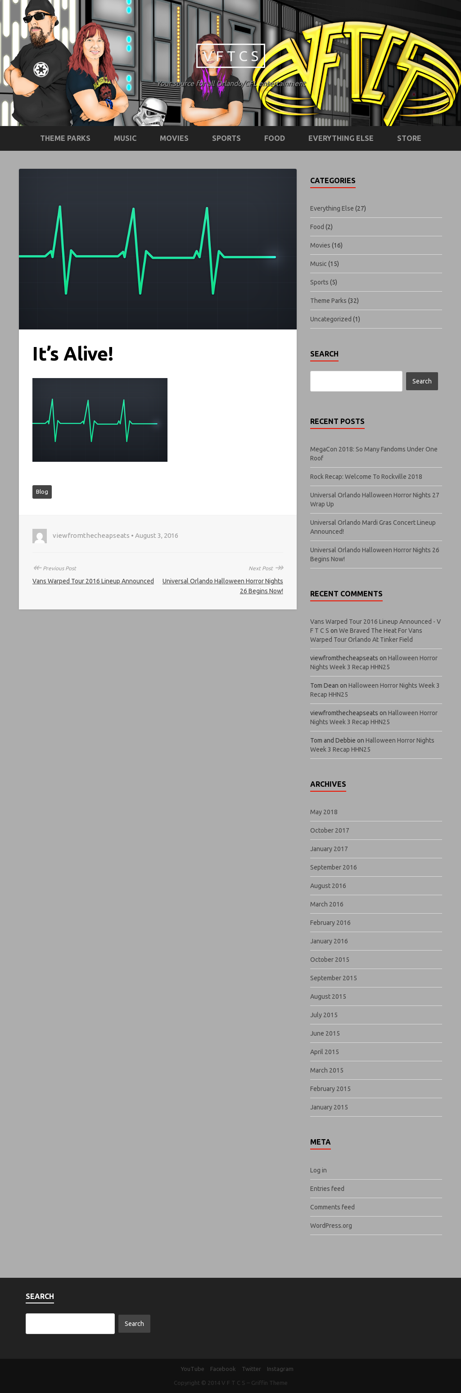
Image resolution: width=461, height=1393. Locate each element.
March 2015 (326, 1070)
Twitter (251, 1369)
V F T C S (230, 56)
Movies (174, 138)
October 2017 (329, 830)
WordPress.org (331, 1225)
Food (274, 138)
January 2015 (329, 1107)
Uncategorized (331, 319)
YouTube (192, 1369)
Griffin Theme (269, 1382)
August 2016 (328, 885)
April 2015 (324, 1051)
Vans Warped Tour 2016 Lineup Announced (93, 581)
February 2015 (330, 1088)
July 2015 (324, 1015)
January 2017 (329, 848)
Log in (318, 1170)
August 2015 (328, 996)
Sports (226, 138)
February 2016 (330, 922)
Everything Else (341, 138)
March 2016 (326, 904)
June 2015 (325, 1033)
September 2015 (333, 978)
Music (125, 138)
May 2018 (324, 812)
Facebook (223, 1369)
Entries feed (327, 1188)
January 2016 (329, 941)
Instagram (280, 1369)
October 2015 (329, 959)
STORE (409, 138)
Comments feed (332, 1207)
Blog (42, 491)
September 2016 (333, 867)
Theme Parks (65, 138)
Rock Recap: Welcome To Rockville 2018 (366, 476)
